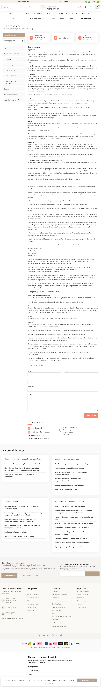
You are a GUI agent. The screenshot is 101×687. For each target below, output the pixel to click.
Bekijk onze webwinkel (30, 575)
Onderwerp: (31, 386)
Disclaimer (7, 59)
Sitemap (54, 613)
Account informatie (83, 591)
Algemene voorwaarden (12, 54)
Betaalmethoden (9, 70)
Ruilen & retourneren (10, 76)
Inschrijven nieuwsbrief (11, 100)
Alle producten (82, 607)
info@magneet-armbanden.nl (10, 614)
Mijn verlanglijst (82, 601)
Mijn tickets (80, 598)
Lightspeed (67, 647)
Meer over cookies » (51, 683)
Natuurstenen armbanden (77, 13)
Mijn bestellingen (82, 594)
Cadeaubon (51, 19)
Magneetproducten (55, 13)
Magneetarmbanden (34, 13)
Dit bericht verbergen (87, 680)
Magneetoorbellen (18, 19)
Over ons (7, 48)
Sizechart (7, 89)
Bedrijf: (66, 371)
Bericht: (30, 394)
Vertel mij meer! (66, 19)
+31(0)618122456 (11, 607)
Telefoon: (67, 379)
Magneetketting (37, 19)
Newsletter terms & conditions (10, 82)
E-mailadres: (31, 379)
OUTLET (20, 13)
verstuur (91, 415)
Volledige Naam (33, 666)
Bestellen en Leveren (11, 94)
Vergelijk (80, 604)
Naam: (29, 371)
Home (11, 13)
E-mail (30, 674)
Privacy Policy (8, 65)
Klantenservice (84, 19)
